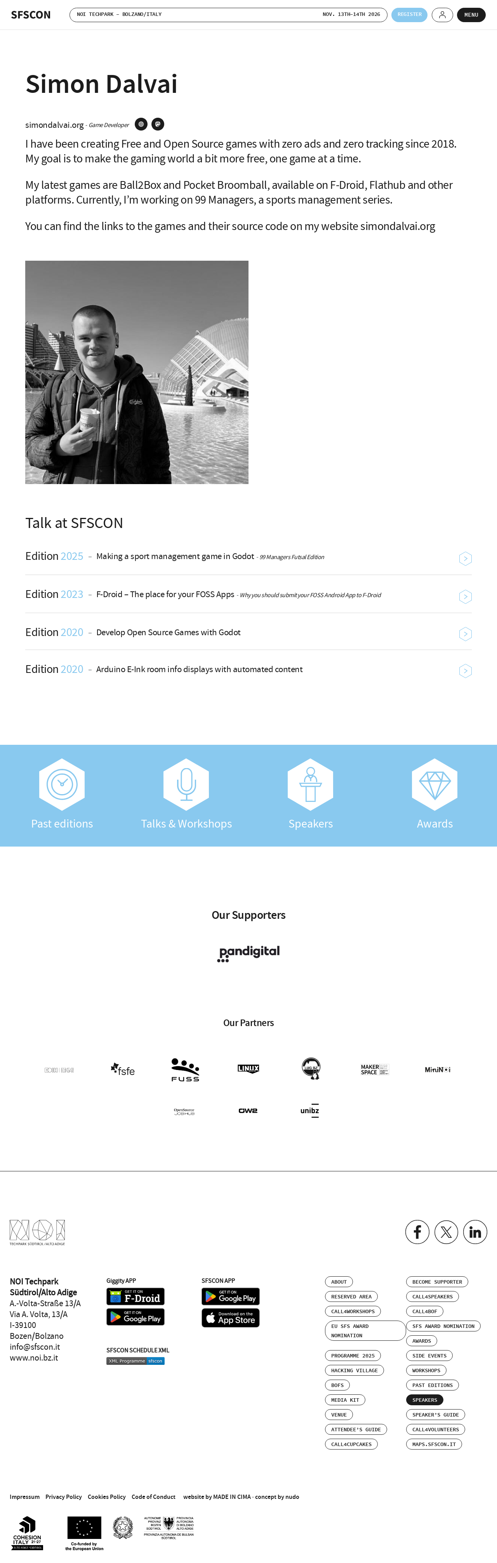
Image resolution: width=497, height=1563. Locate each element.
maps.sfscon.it (434, 1441)
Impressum (25, 1493)
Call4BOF (424, 1308)
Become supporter (437, 1278)
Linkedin (474, 1229)
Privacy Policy (63, 1493)
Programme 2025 (353, 1352)
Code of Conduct (154, 1493)
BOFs (337, 1382)
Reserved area (351, 1293)
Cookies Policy (107, 1493)
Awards (434, 794)
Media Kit (345, 1397)
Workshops (426, 1367)
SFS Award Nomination (443, 1323)
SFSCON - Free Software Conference (31, 15)
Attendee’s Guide (356, 1426)
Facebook (414, 1229)
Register (403, 14)
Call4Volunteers (435, 1426)
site (141, 124)
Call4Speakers (432, 1293)
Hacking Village (354, 1367)
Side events (429, 1352)
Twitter (444, 1229)
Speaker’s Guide (435, 1411)
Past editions (62, 794)
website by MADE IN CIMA (217, 1493)
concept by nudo (277, 1493)
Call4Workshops (353, 1308)
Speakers (310, 794)
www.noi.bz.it (34, 1354)
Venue (339, 1411)
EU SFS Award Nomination (349, 1327)
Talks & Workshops (186, 794)
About (339, 1278)
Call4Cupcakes (351, 1441)
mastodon (157, 124)
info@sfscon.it (35, 1343)
